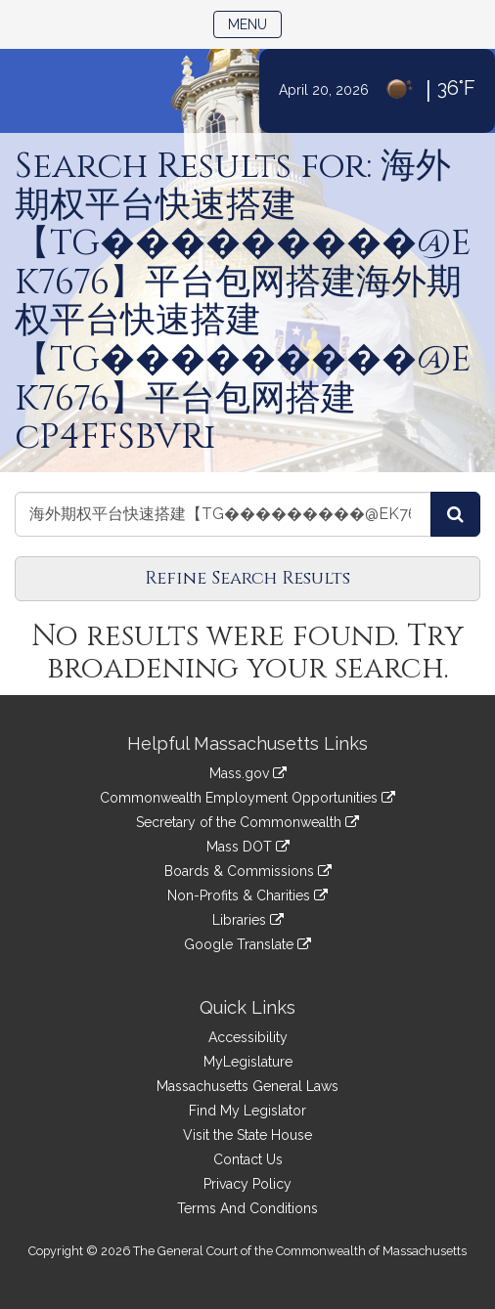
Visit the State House (247, 1135)
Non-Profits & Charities (247, 895)
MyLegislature (247, 1061)
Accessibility (248, 1037)
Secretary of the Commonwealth (247, 822)
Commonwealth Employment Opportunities (247, 798)
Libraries (248, 920)
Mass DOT (248, 846)
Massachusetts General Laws (247, 1086)
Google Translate (247, 944)
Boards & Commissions (248, 871)
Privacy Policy (247, 1184)
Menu (255, 23)
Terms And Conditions (247, 1208)
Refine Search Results (247, 578)
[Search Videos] (455, 514)
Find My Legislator (247, 1110)
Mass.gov (248, 773)
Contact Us (248, 1159)
